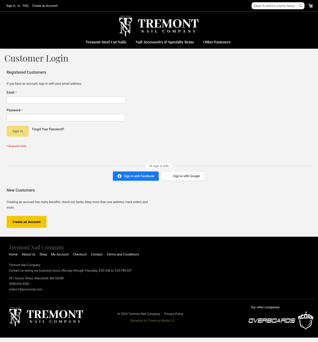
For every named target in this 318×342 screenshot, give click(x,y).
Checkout (80, 254)
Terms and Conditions (123, 254)
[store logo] (159, 26)
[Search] (300, 5)
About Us (28, 254)
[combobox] (278, 5)
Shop (43, 254)
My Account (60, 254)
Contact (96, 254)
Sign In (10, 6)
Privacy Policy (173, 314)
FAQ (25, 6)
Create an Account (45, 6)
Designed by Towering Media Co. (152, 320)
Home (13, 254)
